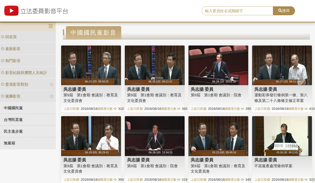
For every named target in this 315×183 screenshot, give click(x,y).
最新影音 (11, 49)
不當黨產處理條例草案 (273, 166)
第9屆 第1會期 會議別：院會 (216, 95)
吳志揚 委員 (74, 89)
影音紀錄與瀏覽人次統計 (24, 72)
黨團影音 (11, 96)
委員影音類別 (14, 84)
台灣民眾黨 (13, 119)
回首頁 (9, 37)
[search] (237, 11)
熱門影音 (11, 60)
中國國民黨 (13, 108)
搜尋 (284, 10)
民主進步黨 (13, 131)
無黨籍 (9, 143)
